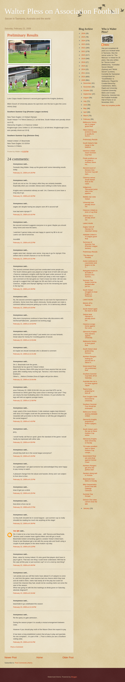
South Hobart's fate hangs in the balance (90, 145)
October (86, 90)
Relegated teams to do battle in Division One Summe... (90, 274)
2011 (83, 73)
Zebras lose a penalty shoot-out (89, 218)
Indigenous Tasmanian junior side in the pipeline (90, 190)
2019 (83, 59)
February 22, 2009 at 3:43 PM (24, 421)
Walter (106, 45)
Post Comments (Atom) (23, 663)
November (87, 87)
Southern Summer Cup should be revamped (89, 406)
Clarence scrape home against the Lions (89, 326)
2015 (83, 66)
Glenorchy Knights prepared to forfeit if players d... (90, 422)
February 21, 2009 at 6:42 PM (24, 215)
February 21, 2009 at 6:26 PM (24, 173)
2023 (83, 44)
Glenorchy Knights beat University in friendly (90, 441)
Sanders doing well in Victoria (90, 474)
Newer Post (11, 657)
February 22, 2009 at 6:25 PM (24, 493)
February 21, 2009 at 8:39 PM (24, 289)
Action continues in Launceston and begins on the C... (90, 264)
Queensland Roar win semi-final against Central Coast (89, 459)
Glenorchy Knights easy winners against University (90, 335)
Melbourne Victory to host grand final (89, 343)
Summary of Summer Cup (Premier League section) (90, 245)
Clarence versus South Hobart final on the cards (89, 181)
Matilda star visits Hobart (89, 198)
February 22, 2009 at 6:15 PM (24, 479)
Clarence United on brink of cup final (90, 211)
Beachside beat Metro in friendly (90, 480)
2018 (83, 62)
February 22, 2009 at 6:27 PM (24, 507)
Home (39, 657)
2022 (83, 48)
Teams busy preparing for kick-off (88, 391)
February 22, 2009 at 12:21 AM (24, 354)
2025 (83, 37)
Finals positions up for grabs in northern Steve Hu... (90, 161)
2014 (83, 69)
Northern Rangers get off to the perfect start (89, 468)
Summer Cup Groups (88, 495)
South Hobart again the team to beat (90, 310)
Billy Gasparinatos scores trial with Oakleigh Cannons (89, 487)
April (85, 112)
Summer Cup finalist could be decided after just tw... (89, 283)
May (85, 108)
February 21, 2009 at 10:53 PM (24, 324)
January (86, 508)
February (86, 119)
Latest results (88, 223)
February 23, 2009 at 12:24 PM (24, 607)
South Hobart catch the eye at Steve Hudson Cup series (90, 432)
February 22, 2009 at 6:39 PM (24, 523)
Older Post (68, 657)
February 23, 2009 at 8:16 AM (24, 593)
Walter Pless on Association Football (62, 11)
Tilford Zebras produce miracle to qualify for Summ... (90, 133)
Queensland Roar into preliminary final (89, 368)
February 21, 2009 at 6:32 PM (24, 196)
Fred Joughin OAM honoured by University (90, 399)
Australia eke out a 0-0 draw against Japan (90, 383)
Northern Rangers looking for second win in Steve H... (89, 359)
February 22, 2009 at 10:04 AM (24, 380)
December (87, 83)
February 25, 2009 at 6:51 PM (24, 642)
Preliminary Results (22, 35)
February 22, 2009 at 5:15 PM (24, 456)
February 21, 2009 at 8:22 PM (24, 243)
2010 (83, 77)
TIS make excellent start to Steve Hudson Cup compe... (90, 449)
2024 (83, 41)
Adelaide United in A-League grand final (90, 237)
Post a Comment (17, 647)
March (85, 116)
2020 (83, 55)
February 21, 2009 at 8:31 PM (24, 259)
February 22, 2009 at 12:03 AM (24, 340)
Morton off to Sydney (87, 304)
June (85, 105)
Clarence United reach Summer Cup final (89, 153)
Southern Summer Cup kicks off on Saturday (90, 376)
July (85, 101)
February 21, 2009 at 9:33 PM (24, 308)
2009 (83, 80)
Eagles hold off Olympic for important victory (90, 229)
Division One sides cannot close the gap (90, 502)
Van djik (16, 531)
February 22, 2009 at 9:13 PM (24, 547)
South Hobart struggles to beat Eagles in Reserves (90, 293)
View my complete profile (111, 105)
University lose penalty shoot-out (89, 204)
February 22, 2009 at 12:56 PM (24, 400)
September (87, 94)
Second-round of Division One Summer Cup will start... (90, 171)
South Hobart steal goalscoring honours (90, 351)
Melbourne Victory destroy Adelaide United (90, 414)
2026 (83, 33)
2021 (83, 51)
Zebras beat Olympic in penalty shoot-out (89, 317)
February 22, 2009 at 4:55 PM (24, 442)
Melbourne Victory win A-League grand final (89, 124)
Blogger (74, 677)
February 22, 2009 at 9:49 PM (24, 565)
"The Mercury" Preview (88, 256)
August (86, 98)
